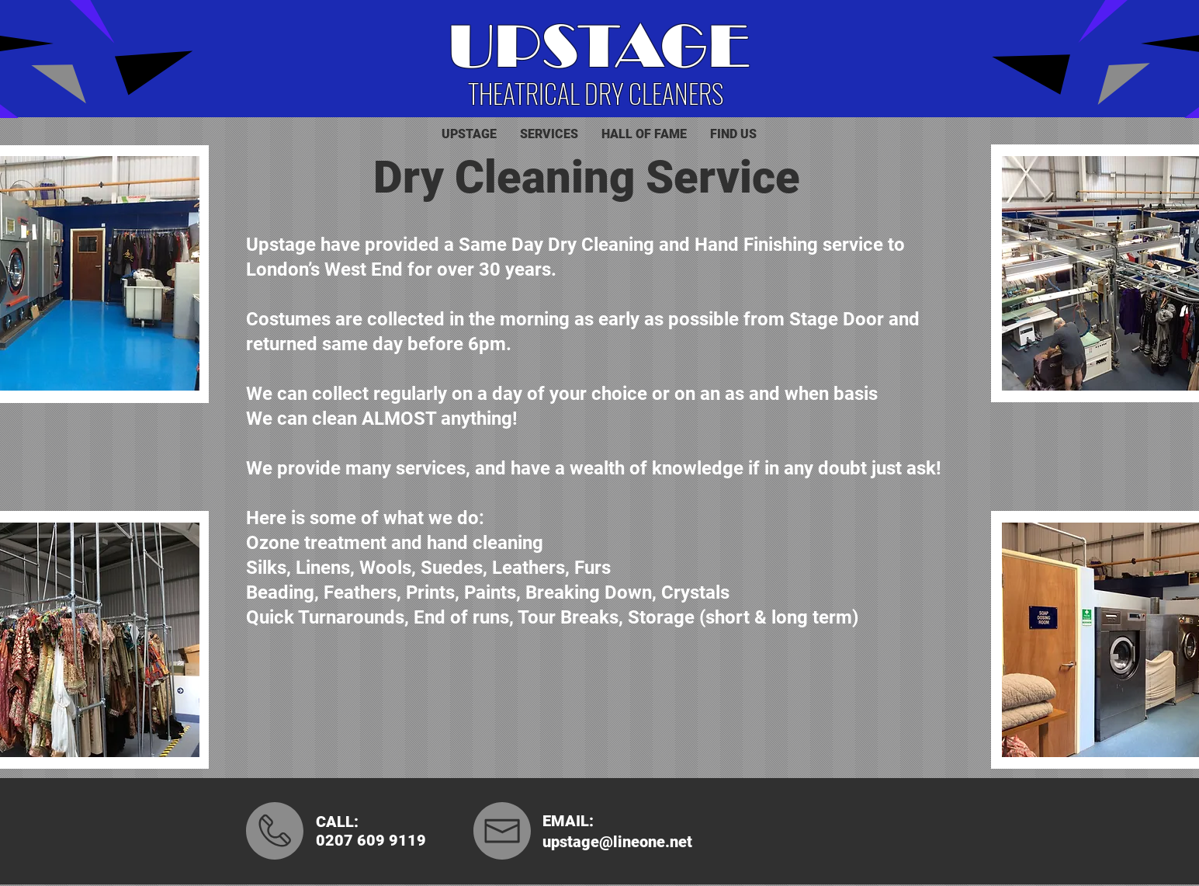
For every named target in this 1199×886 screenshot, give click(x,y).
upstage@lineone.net (617, 841)
